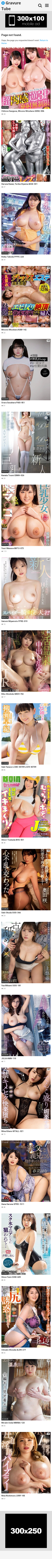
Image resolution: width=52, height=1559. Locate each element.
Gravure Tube (11, 5)
